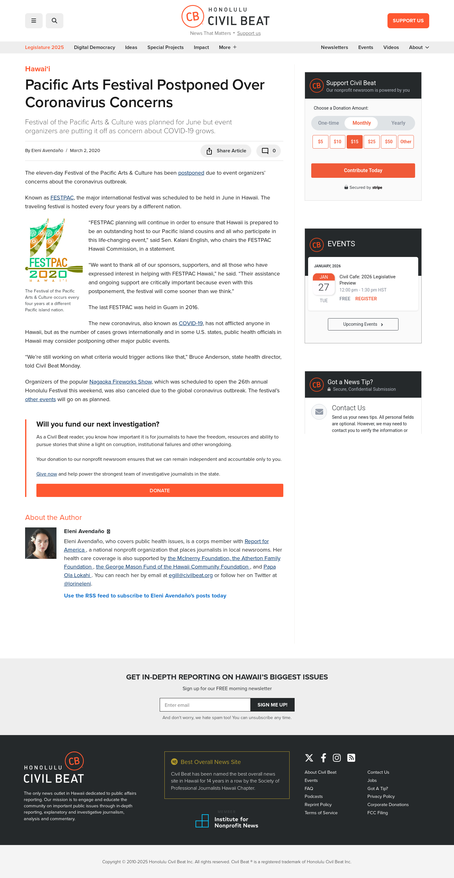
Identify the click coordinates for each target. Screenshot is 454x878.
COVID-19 (191, 323)
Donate (160, 490)
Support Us (408, 20)
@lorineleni (77, 583)
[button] (34, 20)
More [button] (228, 47)
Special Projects (165, 47)
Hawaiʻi (37, 68)
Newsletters (334, 47)
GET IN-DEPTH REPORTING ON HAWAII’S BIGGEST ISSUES (227, 677)
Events (365, 47)
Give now (46, 473)
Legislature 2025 (44, 47)
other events (40, 399)
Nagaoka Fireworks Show (120, 381)
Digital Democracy (94, 47)
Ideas (131, 47)
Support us (249, 33)
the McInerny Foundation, (200, 558)
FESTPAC (62, 197)
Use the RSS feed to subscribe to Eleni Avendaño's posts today (145, 596)
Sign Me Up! (272, 704)
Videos (391, 47)
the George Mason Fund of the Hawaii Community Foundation (173, 566)
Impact (201, 47)
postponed (191, 173)
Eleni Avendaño (47, 150)
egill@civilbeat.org (191, 575)
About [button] (419, 47)
